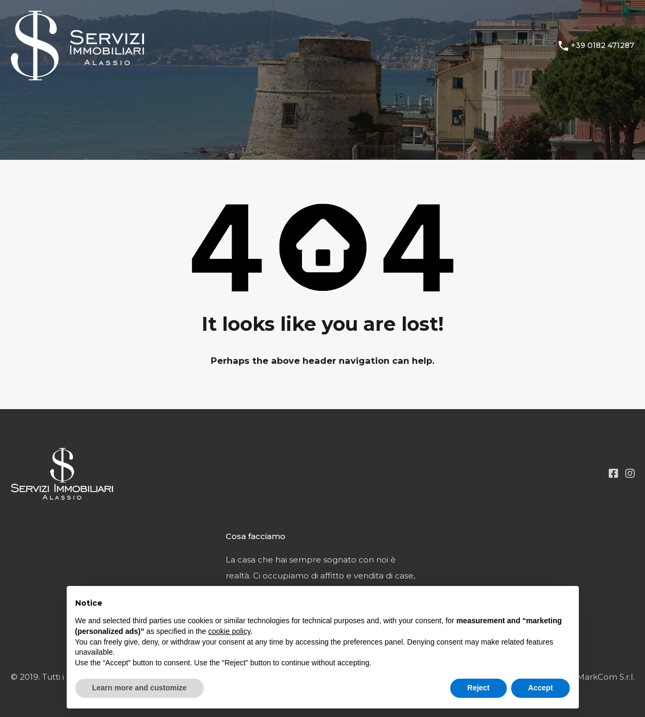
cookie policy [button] (229, 631)
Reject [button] (478, 687)
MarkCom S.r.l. (605, 677)
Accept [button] (540, 687)
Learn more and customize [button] (139, 687)
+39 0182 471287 (602, 45)
